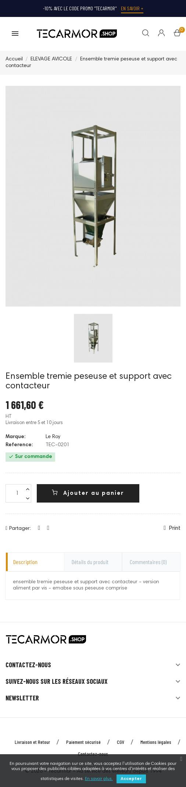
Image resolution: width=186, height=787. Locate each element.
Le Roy (53, 437)
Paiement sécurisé (83, 742)
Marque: (15, 437)
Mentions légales (155, 742)
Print (172, 528)
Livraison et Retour (32, 742)
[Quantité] (18, 494)
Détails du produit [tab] (90, 561)
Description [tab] (25, 561)
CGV (120, 742)
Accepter (131, 779)
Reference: (19, 445)
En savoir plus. (99, 779)
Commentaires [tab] (148, 561)
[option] (93, 338)
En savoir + (132, 8)
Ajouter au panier (88, 493)
